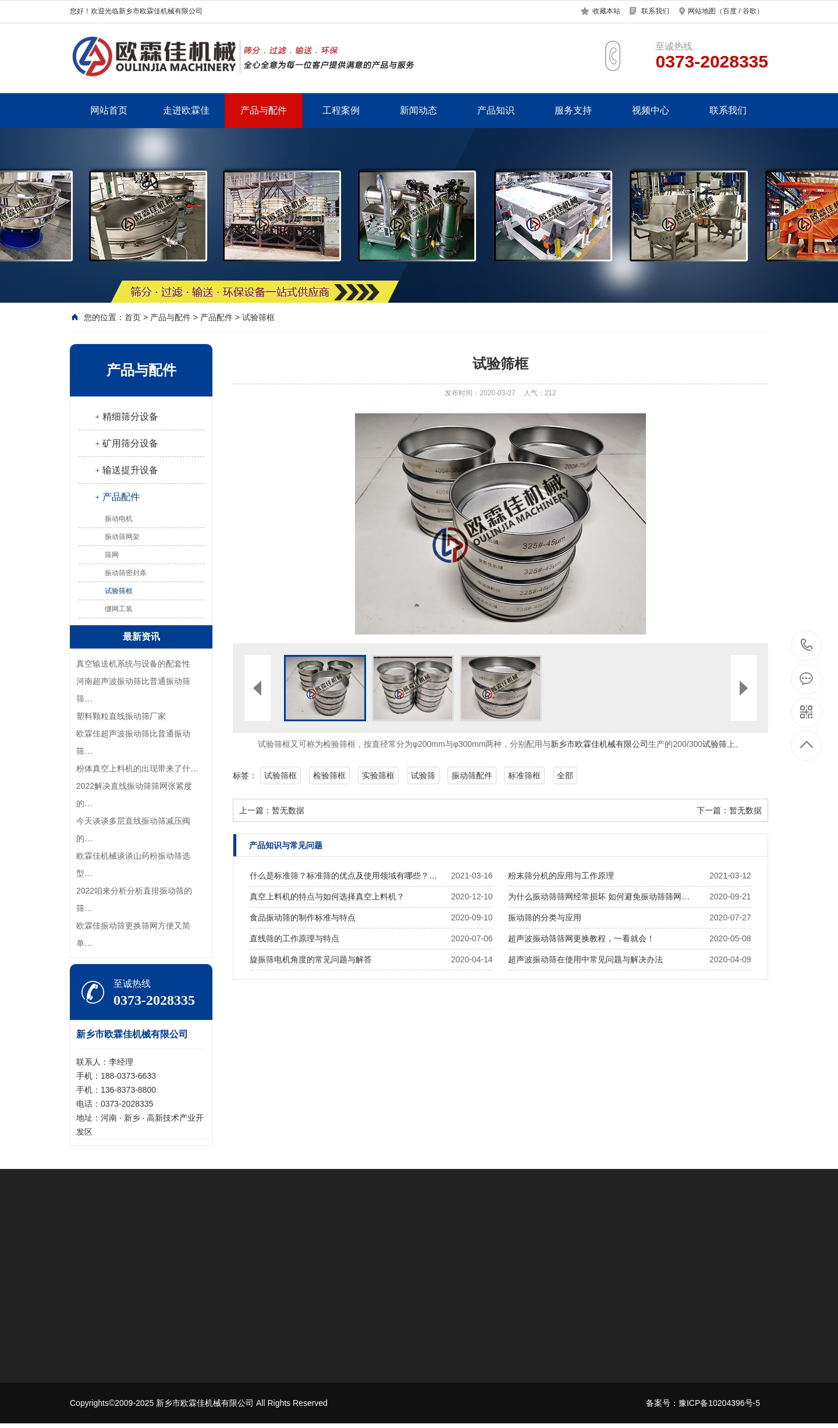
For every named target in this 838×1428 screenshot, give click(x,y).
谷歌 (750, 11)
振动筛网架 (122, 537)
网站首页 (108, 110)
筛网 (112, 555)
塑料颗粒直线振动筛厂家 (121, 716)
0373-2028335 (806, 645)
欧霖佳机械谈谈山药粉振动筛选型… (133, 864)
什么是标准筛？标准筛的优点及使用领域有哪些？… (343, 875)
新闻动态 (418, 110)
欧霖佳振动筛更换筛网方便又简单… (133, 934)
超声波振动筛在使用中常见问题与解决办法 (585, 959)
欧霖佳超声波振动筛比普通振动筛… (133, 742)
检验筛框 (329, 775)
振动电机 (119, 519)
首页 (133, 317)
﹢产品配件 (116, 497)
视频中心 (650, 110)
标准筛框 (524, 775)
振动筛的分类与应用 (544, 917)
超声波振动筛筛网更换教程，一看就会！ (581, 938)
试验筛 (714, 744)
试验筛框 (258, 317)
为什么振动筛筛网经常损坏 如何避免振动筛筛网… (599, 896)
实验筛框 (378, 775)
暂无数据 (288, 810)
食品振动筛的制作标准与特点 (303, 917)
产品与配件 (263, 110)
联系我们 (655, 11)
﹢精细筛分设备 (125, 416)
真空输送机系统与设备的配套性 (133, 663)
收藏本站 (606, 11)
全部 (565, 775)
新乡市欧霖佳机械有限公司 (599, 744)
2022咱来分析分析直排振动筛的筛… (134, 899)
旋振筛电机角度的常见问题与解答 (311, 959)
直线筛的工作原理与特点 (294, 938)
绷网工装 (119, 609)
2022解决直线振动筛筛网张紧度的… (134, 794)
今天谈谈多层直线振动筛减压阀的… (133, 829)
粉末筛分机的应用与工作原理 (561, 875)
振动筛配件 (472, 775)
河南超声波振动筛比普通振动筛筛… (133, 689)
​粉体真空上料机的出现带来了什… (137, 768)
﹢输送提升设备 (125, 470)
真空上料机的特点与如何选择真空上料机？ (327, 896)
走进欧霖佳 (186, 110)
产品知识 (495, 110)
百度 (730, 11)
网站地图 (702, 11)
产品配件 (216, 317)
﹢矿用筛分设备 (125, 443)
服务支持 (573, 110)
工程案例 (341, 110)
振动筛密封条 (126, 573)
